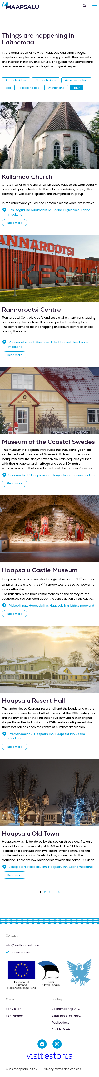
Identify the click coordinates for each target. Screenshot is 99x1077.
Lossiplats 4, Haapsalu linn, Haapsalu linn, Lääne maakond (50, 867)
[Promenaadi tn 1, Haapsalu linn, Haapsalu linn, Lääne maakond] (4, 734)
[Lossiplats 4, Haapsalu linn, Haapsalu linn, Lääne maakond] (4, 867)
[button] (84, 5)
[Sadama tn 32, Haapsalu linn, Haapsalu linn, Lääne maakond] (4, 475)
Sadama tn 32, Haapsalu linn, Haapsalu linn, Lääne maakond (52, 475)
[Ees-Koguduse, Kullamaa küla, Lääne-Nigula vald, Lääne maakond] (4, 210)
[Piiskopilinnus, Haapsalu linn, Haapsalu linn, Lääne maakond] (4, 605)
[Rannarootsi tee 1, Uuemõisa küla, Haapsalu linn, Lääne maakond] (4, 342)
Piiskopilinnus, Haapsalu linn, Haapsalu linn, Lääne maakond (51, 605)
